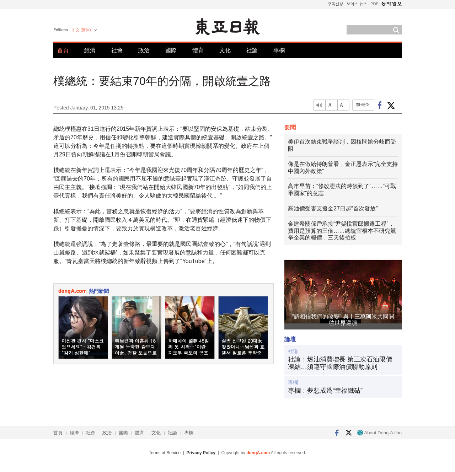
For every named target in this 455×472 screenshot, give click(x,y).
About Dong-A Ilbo (379, 432)
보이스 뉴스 (357, 3)
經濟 (90, 50)
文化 (225, 50)
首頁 (63, 50)
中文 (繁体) (81, 30)
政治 (144, 50)
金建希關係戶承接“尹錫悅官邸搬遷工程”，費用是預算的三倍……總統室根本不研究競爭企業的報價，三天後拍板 (342, 231)
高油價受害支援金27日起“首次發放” (333, 208)
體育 (198, 50)
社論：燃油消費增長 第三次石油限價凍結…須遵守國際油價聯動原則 (340, 363)
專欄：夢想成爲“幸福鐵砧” (325, 390)
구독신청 (335, 3)
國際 (171, 50)
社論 (252, 50)
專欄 (279, 50)
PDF (374, 3)
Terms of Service (165, 452)
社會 (117, 50)
